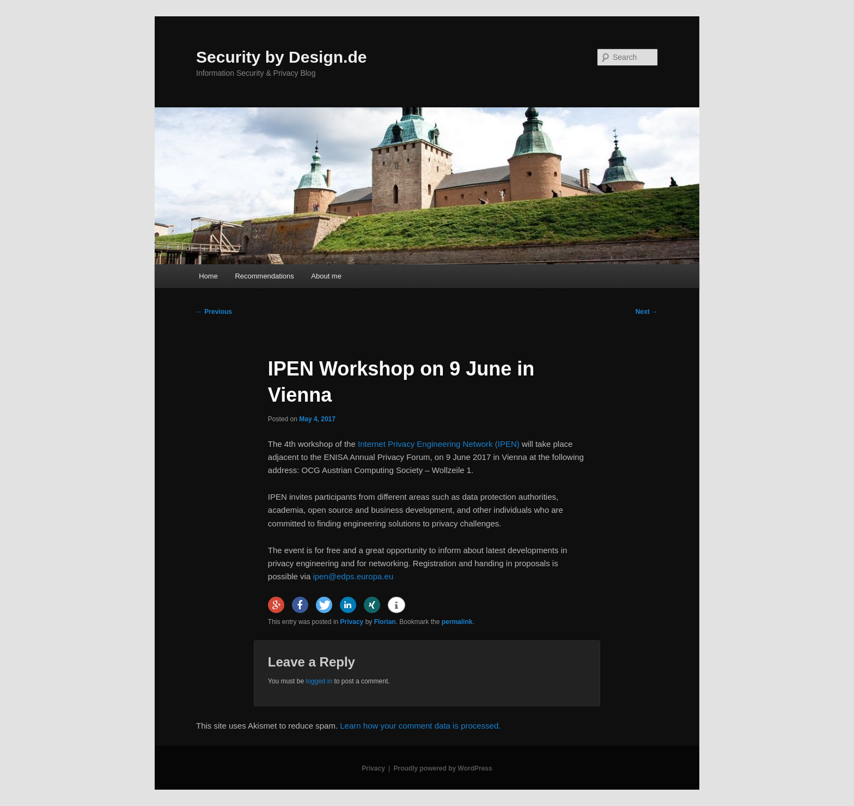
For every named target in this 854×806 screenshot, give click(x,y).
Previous (214, 312)
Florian (385, 622)
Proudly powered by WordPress (443, 768)
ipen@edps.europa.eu (353, 576)
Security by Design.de (281, 57)
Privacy (352, 622)
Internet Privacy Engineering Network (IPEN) (439, 444)
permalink (457, 622)
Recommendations (264, 276)
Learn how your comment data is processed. (420, 725)
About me (326, 276)
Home (208, 276)
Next (647, 312)
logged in (319, 681)
